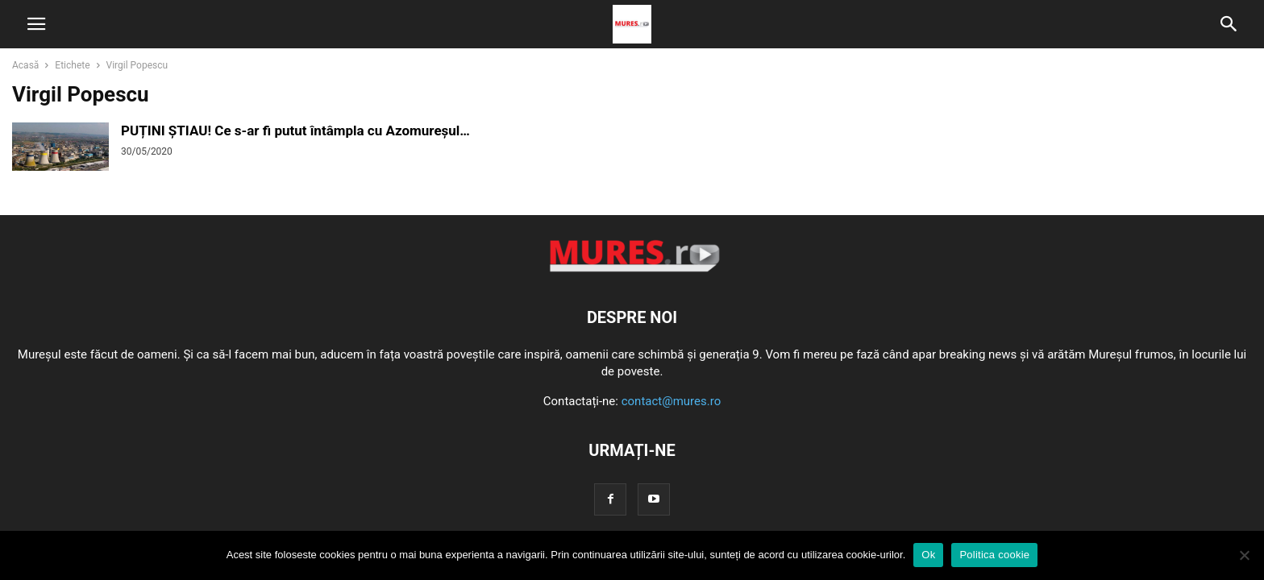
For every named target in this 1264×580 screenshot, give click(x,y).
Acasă (25, 65)
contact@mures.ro (671, 401)
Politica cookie (994, 555)
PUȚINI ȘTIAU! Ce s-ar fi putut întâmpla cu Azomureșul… (295, 130)
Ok (928, 555)
